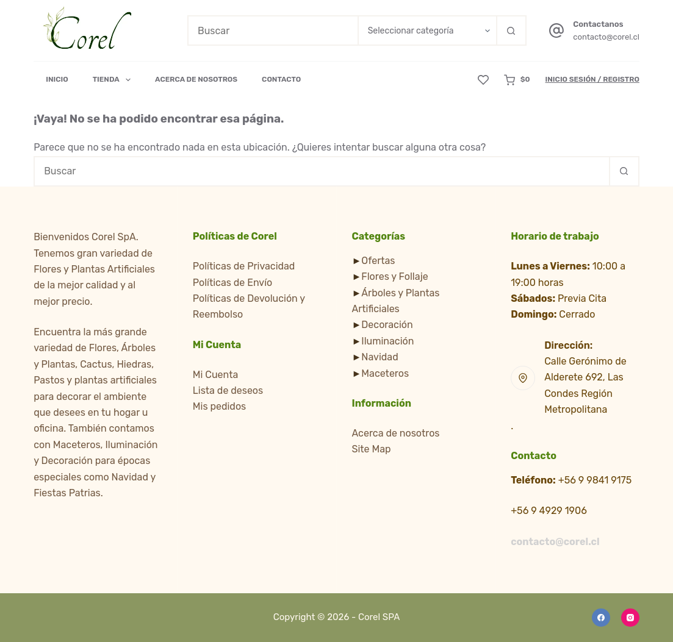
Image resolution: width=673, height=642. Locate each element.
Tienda (114, 80)
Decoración (386, 324)
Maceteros (385, 373)
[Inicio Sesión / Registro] (592, 80)
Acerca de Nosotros (196, 79)
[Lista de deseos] (483, 79)
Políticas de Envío (232, 282)
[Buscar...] (272, 30)
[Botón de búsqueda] (511, 30)
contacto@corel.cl (606, 36)
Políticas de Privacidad (244, 266)
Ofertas (378, 260)
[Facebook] (601, 617)
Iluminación (387, 341)
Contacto (281, 79)
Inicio (57, 79)
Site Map (371, 449)
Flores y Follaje (394, 276)
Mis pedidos (219, 406)
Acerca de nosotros (396, 433)
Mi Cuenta (215, 374)
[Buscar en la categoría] (427, 30)
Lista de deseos (228, 390)
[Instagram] (630, 617)
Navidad (379, 357)
